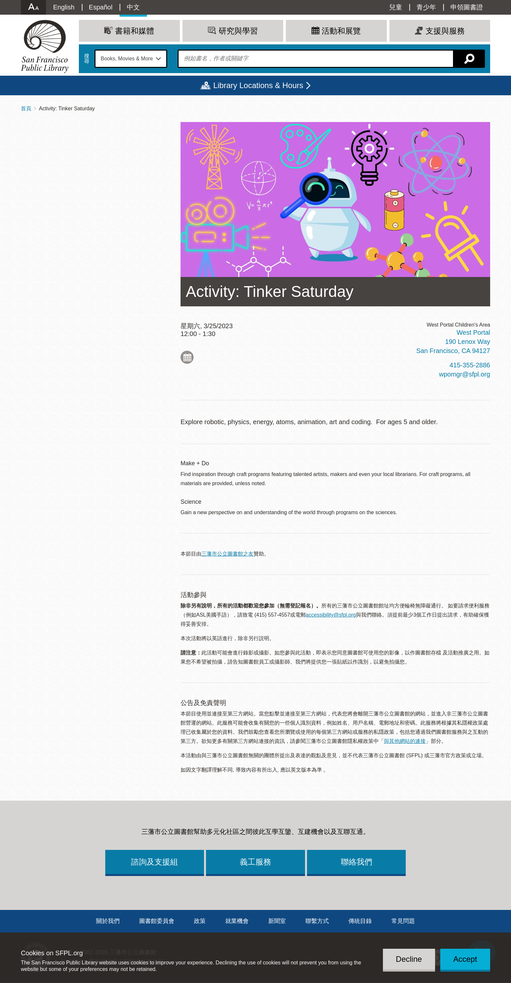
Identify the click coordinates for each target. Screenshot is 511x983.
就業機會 (237, 921)
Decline (409, 959)
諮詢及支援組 (154, 861)
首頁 (26, 108)
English (64, 7)
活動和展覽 (341, 30)
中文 (133, 7)
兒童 (395, 7)
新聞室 (277, 921)
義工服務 (255, 861)
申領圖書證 (466, 7)
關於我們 (108, 921)
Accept (465, 959)
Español (100, 7)
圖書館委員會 (156, 921)
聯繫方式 (317, 921)
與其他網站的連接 (405, 741)
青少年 (426, 7)
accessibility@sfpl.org (331, 615)
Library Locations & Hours (258, 85)
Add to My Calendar (187, 357)
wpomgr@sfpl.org (464, 374)
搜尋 (86, 59)
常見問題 (403, 921)
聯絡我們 (356, 861)
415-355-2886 (469, 365)
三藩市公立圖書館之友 (227, 554)
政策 (200, 921)
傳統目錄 (360, 921)
